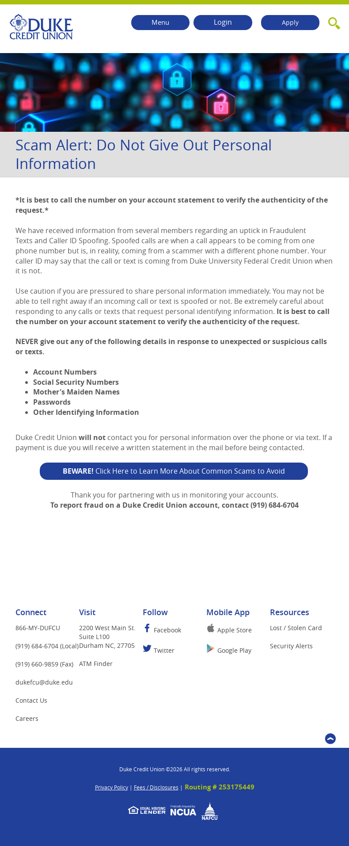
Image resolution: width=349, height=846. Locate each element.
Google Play (234, 650)
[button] (334, 22)
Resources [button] (289, 612)
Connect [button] (30, 612)
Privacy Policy (111, 787)
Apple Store (234, 630)
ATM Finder (96, 663)
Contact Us (31, 700)
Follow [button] (155, 612)
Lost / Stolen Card (296, 628)
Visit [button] (87, 612)
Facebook (167, 630)
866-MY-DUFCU (37, 628)
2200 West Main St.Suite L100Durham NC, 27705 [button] (107, 637)
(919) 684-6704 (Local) (47, 646)
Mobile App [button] (228, 612)
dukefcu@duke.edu (51, 682)
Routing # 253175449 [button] (219, 787)
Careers (26, 718)
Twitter (164, 650)
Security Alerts (291, 646)
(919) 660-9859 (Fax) (44, 664)
